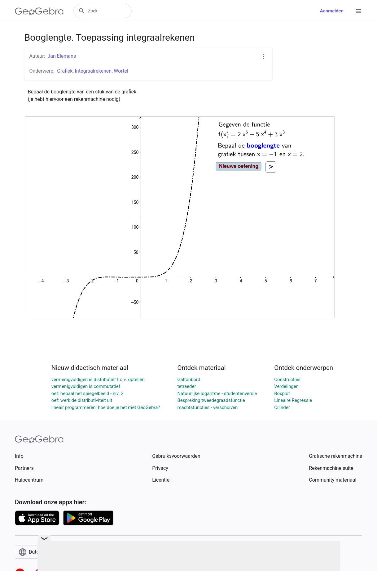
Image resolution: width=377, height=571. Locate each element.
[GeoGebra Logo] (39, 11)
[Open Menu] (358, 11)
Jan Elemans (62, 56)
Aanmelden (332, 11)
